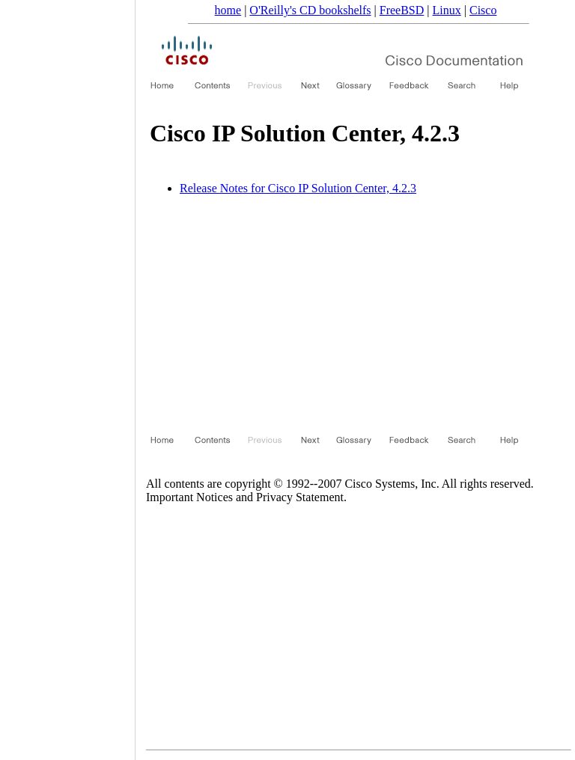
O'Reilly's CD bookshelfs (310, 10)
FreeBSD (402, 10)
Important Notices (189, 497)
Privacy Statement (300, 497)
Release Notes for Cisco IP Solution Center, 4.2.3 (298, 188)
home (228, 10)
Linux (447, 10)
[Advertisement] (335, 312)
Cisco (482, 10)
